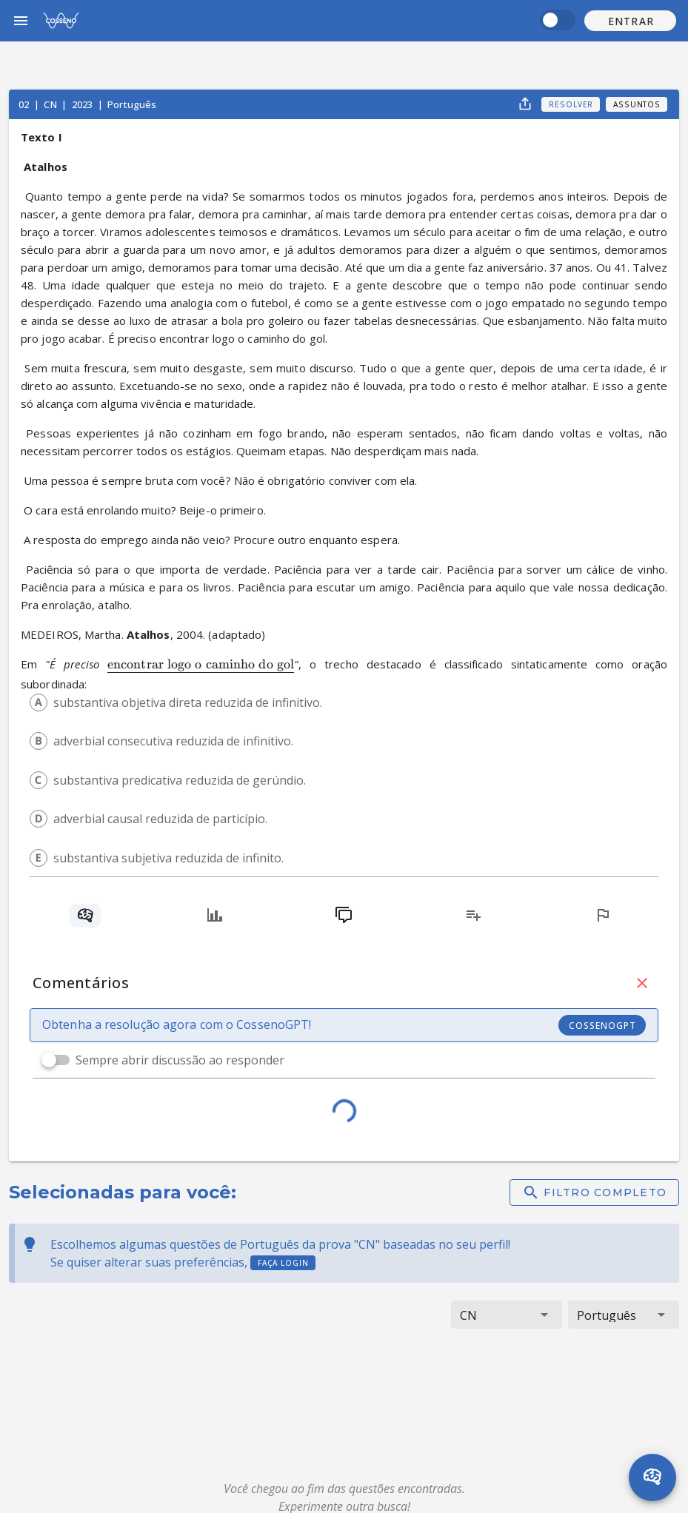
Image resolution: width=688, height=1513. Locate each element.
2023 (84, 104)
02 (25, 104)
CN (51, 104)
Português (131, 104)
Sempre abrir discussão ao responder (180, 1060)
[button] (630, 20)
